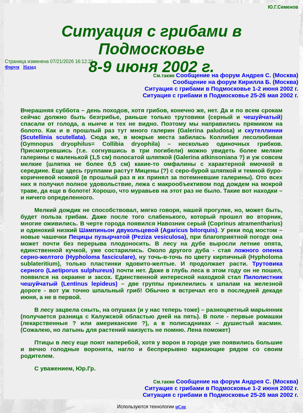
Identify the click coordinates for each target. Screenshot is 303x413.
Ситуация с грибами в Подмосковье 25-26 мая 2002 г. (220, 95)
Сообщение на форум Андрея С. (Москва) (237, 75)
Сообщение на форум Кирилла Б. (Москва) (235, 81)
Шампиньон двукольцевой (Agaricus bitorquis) (148, 230)
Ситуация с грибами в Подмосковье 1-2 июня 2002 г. (221, 88)
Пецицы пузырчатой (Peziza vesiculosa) (127, 236)
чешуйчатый (262, 116)
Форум (12, 67)
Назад (29, 67)
